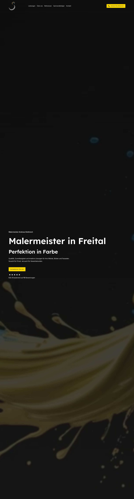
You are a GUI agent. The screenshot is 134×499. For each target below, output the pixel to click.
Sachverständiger (59, 6)
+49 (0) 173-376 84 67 (116, 6)
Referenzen (48, 6)
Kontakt (68, 6)
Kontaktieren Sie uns (17, 269)
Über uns (40, 6)
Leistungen (31, 6)
